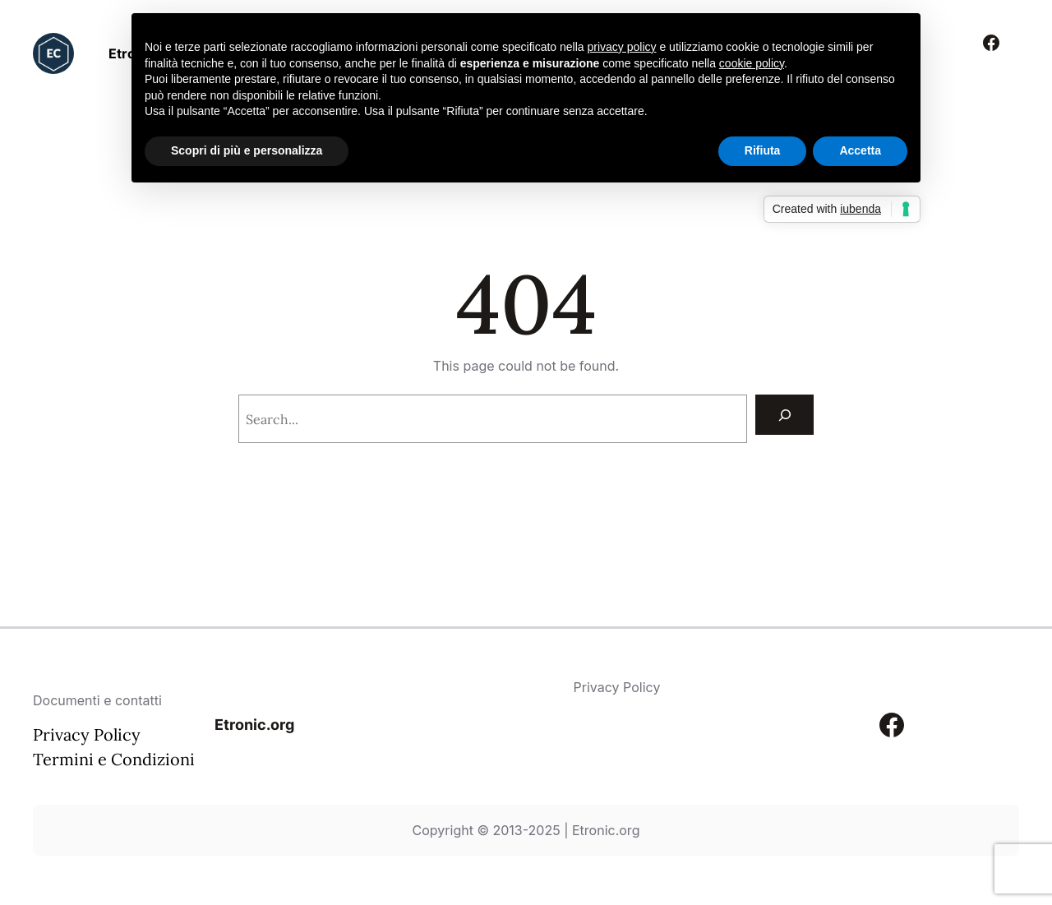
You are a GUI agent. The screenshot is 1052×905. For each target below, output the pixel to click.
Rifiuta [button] (763, 150)
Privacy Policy (87, 734)
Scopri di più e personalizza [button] (246, 150)
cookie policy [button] (751, 63)
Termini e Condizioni (114, 759)
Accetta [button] (860, 150)
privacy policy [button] (622, 46)
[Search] (784, 415)
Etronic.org (254, 724)
